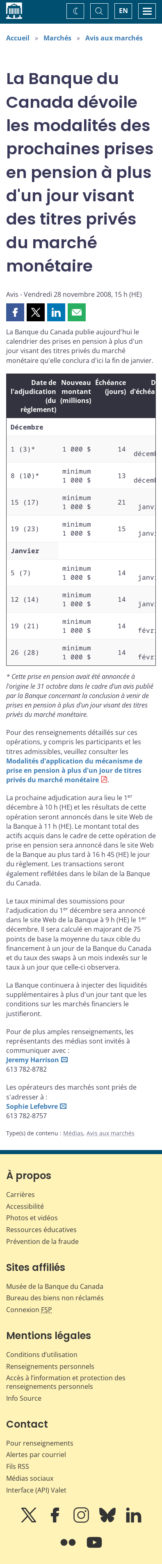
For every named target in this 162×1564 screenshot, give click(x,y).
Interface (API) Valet (36, 1490)
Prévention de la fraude (42, 1241)
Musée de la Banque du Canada (54, 1286)
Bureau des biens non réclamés (55, 1297)
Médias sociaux (29, 1478)
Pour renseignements (39, 1443)
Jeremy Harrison (32, 1059)
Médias (73, 1133)
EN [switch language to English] (123, 10)
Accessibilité (25, 1206)
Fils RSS (17, 1466)
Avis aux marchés (114, 37)
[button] (15, 312)
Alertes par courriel (36, 1454)
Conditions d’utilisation (42, 1354)
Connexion (29, 1309)
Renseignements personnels (50, 1366)
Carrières (20, 1194)
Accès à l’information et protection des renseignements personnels (65, 1382)
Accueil (18, 37)
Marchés (57, 37)
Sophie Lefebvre (32, 1106)
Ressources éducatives (41, 1229)
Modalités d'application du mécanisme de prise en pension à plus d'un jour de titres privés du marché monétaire (74, 770)
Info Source (23, 1398)
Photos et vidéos (32, 1217)
